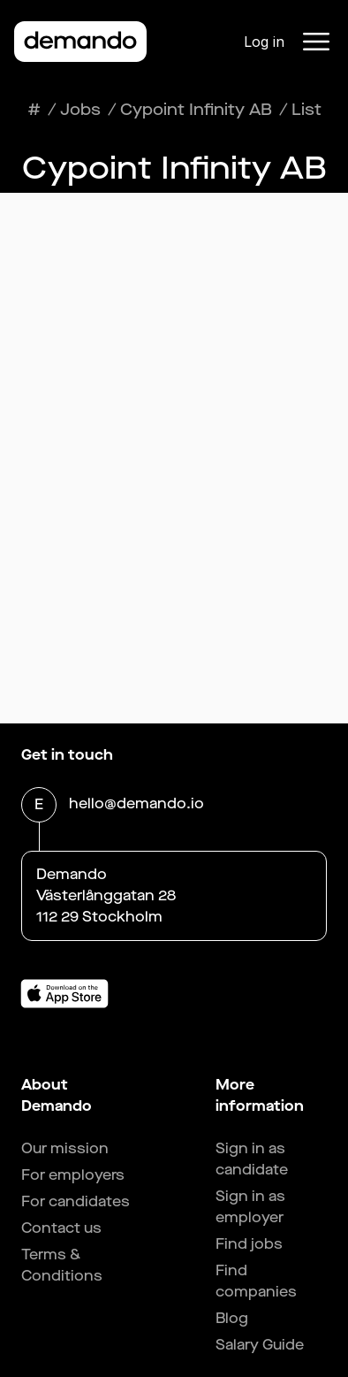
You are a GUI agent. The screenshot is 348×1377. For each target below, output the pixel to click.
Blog (232, 1318)
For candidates (75, 1201)
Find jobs (249, 1244)
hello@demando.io (136, 805)
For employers (73, 1175)
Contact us (61, 1228)
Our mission (65, 1148)
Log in (264, 41)
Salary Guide (260, 1344)
